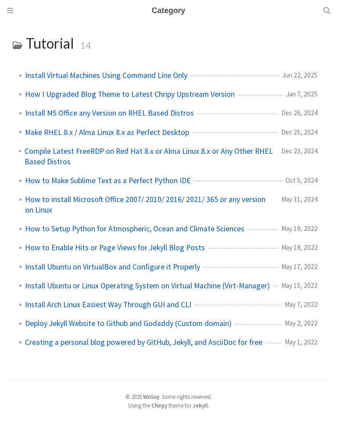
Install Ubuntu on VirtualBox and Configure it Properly (112, 267)
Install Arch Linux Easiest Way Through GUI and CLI (108, 304)
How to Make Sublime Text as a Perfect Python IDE (108, 180)
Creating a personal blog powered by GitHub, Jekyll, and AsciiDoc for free (143, 342)
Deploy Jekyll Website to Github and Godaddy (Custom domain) (128, 323)
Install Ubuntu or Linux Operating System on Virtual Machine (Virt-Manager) (147, 286)
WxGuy (151, 396)
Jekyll (200, 405)
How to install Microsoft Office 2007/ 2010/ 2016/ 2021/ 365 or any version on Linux (145, 205)
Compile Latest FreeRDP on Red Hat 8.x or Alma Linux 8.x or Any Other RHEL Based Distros (149, 156)
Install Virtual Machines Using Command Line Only (106, 75)
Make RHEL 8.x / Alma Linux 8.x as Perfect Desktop (107, 132)
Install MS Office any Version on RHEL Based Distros (109, 113)
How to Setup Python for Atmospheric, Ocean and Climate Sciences (134, 229)
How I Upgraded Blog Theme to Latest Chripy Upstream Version (130, 94)
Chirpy (159, 405)
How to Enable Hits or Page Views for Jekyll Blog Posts (115, 247)
